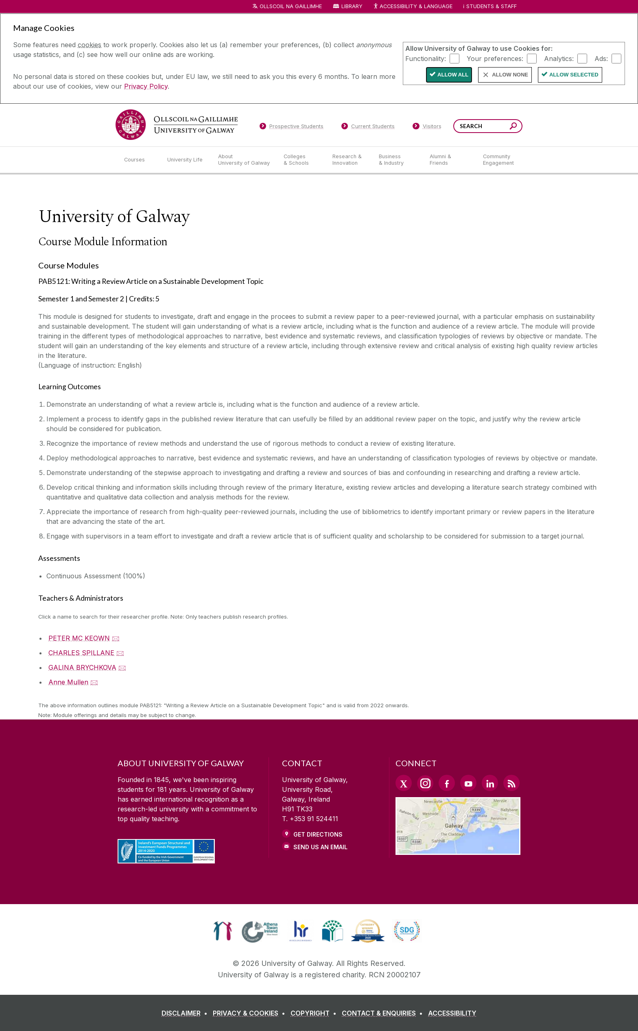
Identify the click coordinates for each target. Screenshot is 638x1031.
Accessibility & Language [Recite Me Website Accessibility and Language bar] (412, 6)
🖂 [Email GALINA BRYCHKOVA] (122, 667)
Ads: (601, 58)
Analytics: (559, 58)
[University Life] (186, 160)
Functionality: (425, 58)
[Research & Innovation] (349, 160)
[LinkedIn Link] (490, 783)
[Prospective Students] (291, 128)
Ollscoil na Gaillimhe (291, 6)
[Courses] (139, 160)
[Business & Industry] (397, 160)
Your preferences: (495, 58)
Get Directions (318, 834)
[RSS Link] (511, 783)
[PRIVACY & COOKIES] (250, 1013)
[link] (223, 931)
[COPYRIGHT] (315, 1013)
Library (352, 6)
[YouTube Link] (468, 783)
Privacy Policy (146, 86)
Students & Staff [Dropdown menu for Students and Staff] (491, 6)
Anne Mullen (68, 682)
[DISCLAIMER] (186, 1013)
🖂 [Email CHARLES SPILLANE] (120, 653)
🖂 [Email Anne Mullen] (94, 682)
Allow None (510, 75)
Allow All (452, 75)
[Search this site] (513, 127)
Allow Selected (574, 75)
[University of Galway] (177, 124)
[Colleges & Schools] (301, 160)
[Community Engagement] (498, 160)
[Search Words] (487, 126)
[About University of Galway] (244, 160)
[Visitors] (427, 128)
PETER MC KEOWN (79, 638)
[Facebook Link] (447, 783)
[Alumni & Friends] (449, 160)
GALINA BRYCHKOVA (82, 667)
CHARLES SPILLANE (81, 653)
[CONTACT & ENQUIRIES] (384, 1013)
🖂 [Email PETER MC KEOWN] (116, 638)
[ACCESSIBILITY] (452, 1013)
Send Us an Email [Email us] (320, 847)
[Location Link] (457, 850)
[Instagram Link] (425, 783)
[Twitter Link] (403, 783)
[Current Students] (368, 128)
